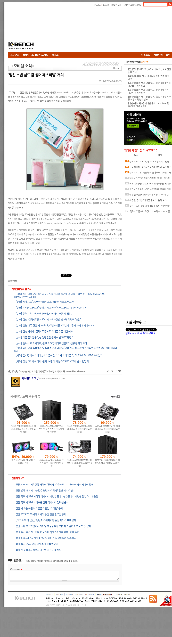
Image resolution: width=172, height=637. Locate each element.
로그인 (106, 5)
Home (116, 68)
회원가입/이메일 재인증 (132, 5)
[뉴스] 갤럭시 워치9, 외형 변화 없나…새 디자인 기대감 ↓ (43, 313)
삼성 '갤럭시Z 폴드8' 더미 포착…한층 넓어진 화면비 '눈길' (148, 184)
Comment (16, 569)
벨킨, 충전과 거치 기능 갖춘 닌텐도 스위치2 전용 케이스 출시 (44, 490)
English (97, 5)
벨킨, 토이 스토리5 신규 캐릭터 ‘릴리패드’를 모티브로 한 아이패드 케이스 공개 (53, 484)
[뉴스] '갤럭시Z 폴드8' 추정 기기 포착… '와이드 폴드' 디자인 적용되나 (50, 307)
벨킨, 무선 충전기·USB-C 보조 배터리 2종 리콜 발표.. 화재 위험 (46, 532)
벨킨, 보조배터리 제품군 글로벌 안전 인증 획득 (37, 550)
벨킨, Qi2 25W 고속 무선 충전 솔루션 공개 (36, 544)
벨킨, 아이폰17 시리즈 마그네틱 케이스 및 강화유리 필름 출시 (45, 538)
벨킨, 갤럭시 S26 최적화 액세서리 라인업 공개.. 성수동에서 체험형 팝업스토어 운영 (56, 496)
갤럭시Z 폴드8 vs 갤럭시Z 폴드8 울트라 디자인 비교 (148, 190)
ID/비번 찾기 (116, 5)
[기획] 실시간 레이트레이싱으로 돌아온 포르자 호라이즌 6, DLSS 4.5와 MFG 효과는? (58, 355)
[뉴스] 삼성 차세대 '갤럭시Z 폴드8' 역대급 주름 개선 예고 (43, 331)
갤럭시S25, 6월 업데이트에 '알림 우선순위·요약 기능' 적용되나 (147, 206)
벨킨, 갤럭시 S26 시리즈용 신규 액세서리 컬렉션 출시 (41, 502)
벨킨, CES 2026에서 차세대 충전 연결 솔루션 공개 (40, 514)
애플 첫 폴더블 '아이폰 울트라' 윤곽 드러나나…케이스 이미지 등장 (147, 201)
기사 (160, 155)
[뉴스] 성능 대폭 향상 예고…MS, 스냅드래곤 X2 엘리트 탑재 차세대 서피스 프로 (54, 325)
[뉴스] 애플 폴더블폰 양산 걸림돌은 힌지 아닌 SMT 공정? (43, 337)
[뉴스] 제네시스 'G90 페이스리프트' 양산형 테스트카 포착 (44, 301)
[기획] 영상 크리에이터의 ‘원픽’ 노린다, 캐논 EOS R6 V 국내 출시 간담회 (51, 361)
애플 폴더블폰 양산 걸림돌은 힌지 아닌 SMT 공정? (147, 195)
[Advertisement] (76, 30)
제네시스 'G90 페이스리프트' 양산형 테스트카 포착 (147, 179)
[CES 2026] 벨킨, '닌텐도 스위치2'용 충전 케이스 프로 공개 (45, 520)
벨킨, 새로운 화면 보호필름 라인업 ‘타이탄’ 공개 (38, 508)
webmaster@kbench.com (52, 379)
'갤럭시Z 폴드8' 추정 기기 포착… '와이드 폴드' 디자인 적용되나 (147, 212)
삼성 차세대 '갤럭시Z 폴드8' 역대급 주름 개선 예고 (148, 168)
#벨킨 (14, 281)
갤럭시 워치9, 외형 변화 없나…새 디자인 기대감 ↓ (148, 173)
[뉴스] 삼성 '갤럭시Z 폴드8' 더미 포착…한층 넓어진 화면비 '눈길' (47, 319)
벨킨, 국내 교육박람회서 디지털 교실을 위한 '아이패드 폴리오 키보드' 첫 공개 (52, 526)
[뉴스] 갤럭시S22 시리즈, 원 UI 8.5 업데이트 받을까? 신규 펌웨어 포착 (50, 343)
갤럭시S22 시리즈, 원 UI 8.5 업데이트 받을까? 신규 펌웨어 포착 (147, 162)
